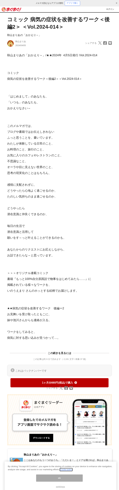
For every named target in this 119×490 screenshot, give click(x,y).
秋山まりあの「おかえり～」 (24, 35)
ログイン (110, 9)
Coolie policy (66, 474)
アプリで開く (72, 3)
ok (59, 482)
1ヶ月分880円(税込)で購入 (59, 382)
